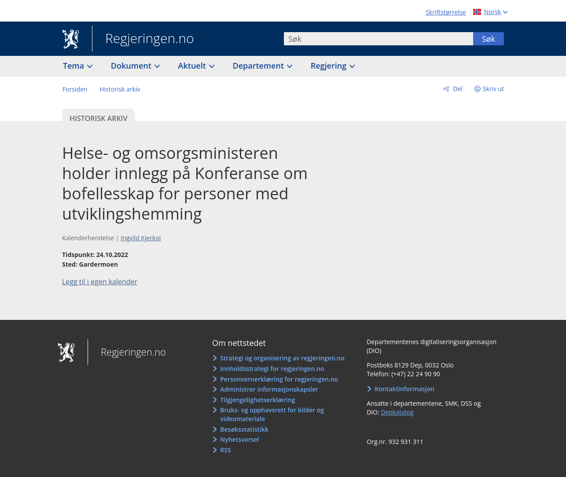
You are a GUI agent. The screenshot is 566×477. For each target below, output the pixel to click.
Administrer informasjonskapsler (269, 389)
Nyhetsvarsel (239, 439)
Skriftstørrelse (446, 12)
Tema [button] (74, 65)
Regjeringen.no (143, 39)
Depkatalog (397, 412)
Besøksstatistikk (244, 429)
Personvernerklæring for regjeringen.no (279, 379)
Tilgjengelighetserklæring (257, 400)
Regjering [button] (330, 65)
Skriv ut (493, 88)
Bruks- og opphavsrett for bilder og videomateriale (272, 414)
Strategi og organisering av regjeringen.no (282, 358)
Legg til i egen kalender (99, 281)
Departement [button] (259, 65)
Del (457, 88)
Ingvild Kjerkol (141, 238)
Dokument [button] (132, 65)
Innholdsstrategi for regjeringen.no (272, 368)
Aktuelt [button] (193, 65)
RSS (225, 450)
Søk (488, 38)
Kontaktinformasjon (404, 389)
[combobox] (378, 38)
